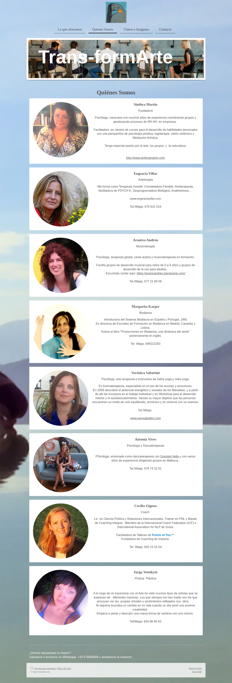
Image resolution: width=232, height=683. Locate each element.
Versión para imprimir (43, 668)
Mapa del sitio (64, 668)
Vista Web (197, 671)
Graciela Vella (169, 456)
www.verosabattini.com (145, 418)
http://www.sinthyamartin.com (145, 157)
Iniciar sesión (195, 668)
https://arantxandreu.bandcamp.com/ (161, 273)
